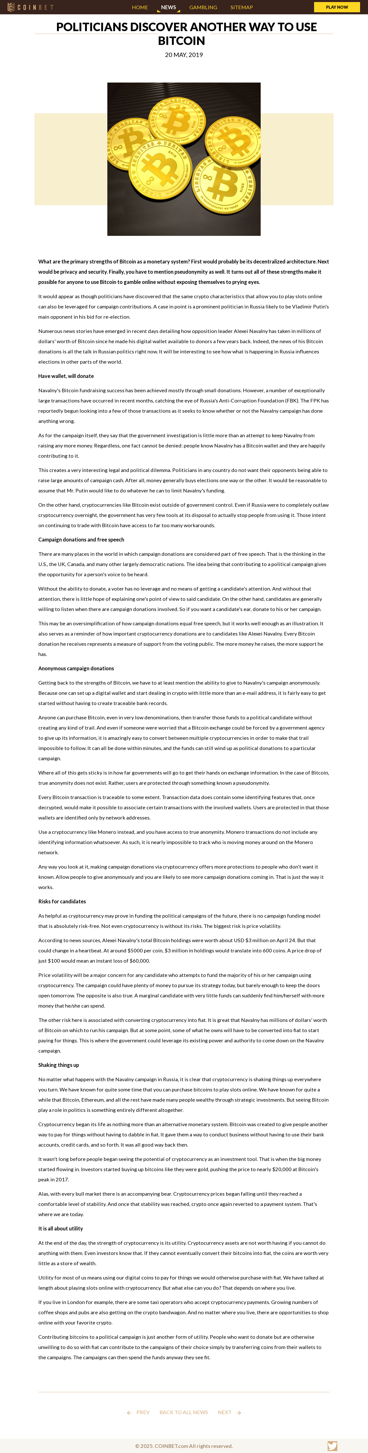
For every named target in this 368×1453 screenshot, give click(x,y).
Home (140, 7)
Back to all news (183, 1412)
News (168, 7)
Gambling (203, 7)
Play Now (337, 7)
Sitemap (242, 7)
